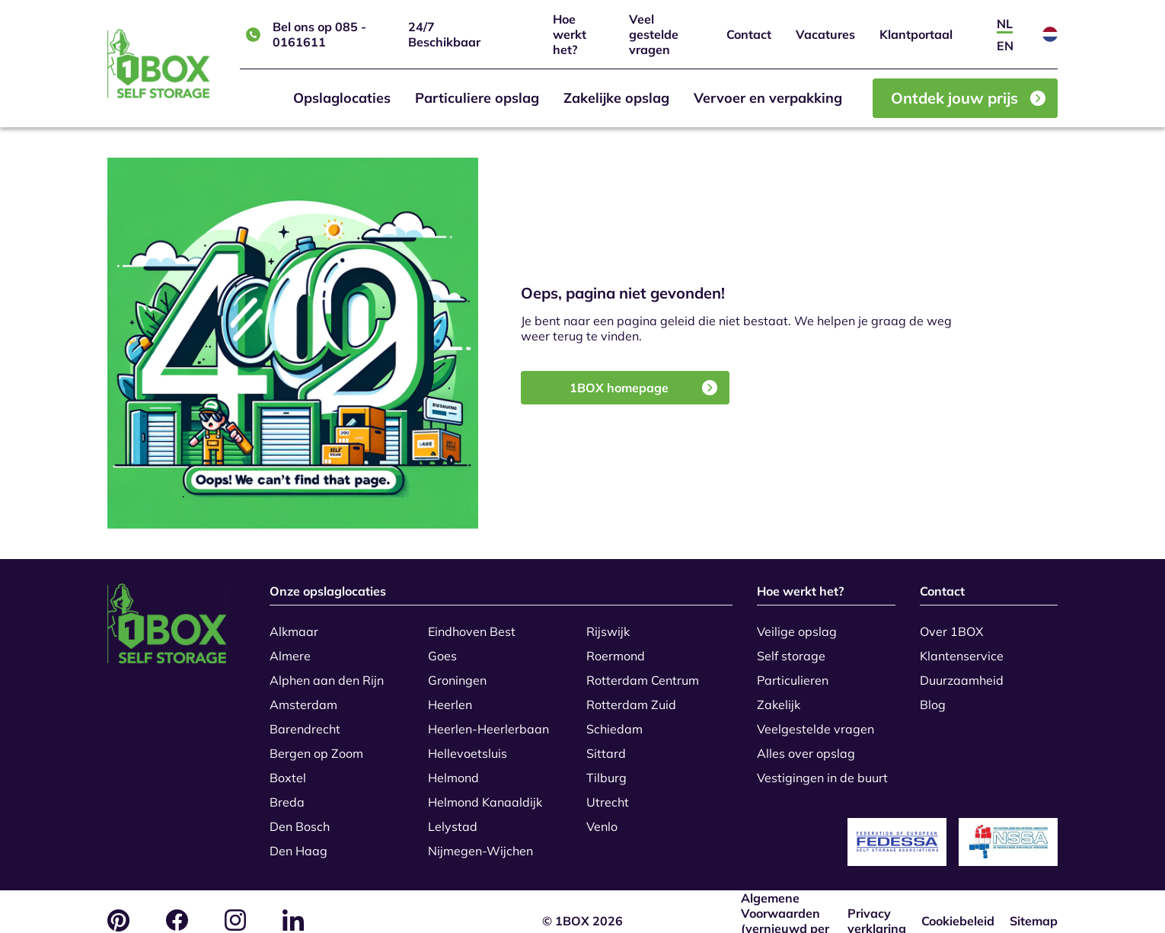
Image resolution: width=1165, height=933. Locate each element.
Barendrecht (305, 720)
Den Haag (298, 842)
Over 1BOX (951, 623)
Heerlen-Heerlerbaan (488, 720)
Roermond (615, 647)
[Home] (158, 63)
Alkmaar (294, 623)
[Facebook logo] (177, 902)
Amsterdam (303, 696)
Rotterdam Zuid (631, 696)
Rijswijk (608, 623)
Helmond (453, 769)
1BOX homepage (643, 387)
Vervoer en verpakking (768, 98)
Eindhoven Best (471, 623)
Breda (287, 793)
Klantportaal (916, 34)
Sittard (606, 744)
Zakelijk (778, 696)
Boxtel (288, 769)
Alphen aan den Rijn (327, 671)
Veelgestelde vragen (815, 720)
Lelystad (452, 818)
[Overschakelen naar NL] (1004, 23)
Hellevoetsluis (467, 744)
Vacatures (825, 34)
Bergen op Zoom (316, 744)
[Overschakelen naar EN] (1005, 45)
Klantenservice (962, 647)
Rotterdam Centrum (642, 671)
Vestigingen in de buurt (822, 769)
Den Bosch (300, 818)
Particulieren (792, 671)
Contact (748, 34)
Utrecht (607, 793)
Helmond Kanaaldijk (485, 793)
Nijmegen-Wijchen (480, 842)
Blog (933, 696)
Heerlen (450, 696)
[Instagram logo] (235, 902)
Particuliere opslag (477, 98)
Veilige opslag (797, 623)
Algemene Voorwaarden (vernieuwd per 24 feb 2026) (785, 902)
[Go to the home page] (176, 624)
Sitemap (1034, 902)
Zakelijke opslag (616, 98)
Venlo (602, 818)
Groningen (457, 671)
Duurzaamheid (962, 671)
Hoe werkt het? (569, 34)
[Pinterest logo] (118, 903)
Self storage (791, 647)
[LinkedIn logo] (293, 902)
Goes (442, 647)
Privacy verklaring (876, 902)
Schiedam (614, 720)
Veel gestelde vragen (653, 34)
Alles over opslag (806, 744)
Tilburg (606, 769)
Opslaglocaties (342, 98)
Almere (290, 647)
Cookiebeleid (957, 902)
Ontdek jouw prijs (968, 97)
